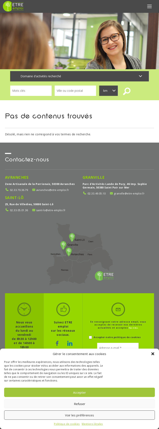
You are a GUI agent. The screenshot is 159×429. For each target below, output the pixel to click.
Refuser (79, 404)
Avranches (17, 177)
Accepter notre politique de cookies (115, 337)
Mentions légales (92, 424)
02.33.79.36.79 (19, 190)
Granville (94, 177)
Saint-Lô (14, 197)
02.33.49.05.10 (97, 193)
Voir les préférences (79, 415)
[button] (153, 354)
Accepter (79, 392)
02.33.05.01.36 (19, 210)
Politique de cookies (67, 424)
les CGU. (134, 328)
